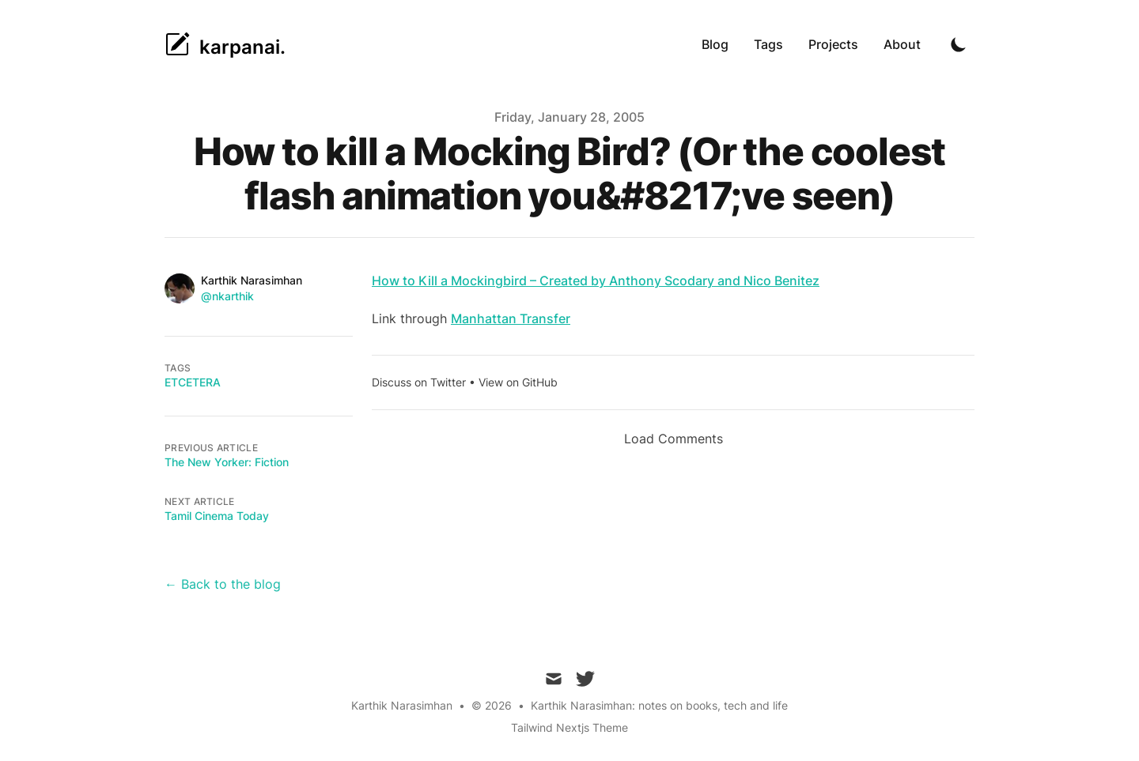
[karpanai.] (225, 44)
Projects (833, 44)
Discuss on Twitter (419, 382)
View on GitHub (518, 382)
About (902, 44)
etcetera (193, 382)
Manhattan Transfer (510, 318)
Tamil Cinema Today (217, 515)
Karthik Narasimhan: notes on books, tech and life (659, 705)
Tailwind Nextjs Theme (569, 727)
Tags (768, 44)
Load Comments (673, 438)
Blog (715, 44)
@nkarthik (227, 296)
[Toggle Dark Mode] (958, 44)
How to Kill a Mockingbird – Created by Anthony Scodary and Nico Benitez (595, 280)
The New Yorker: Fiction (227, 462)
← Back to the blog (223, 584)
